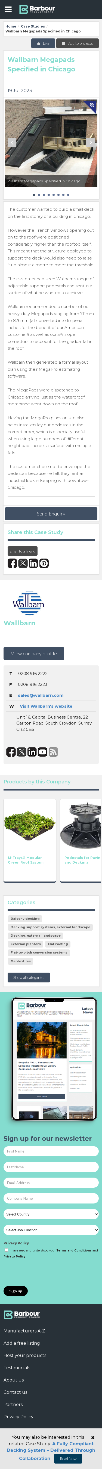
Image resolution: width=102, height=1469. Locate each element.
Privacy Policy (16, 1243)
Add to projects (77, 43)
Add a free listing (22, 1343)
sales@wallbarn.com (41, 695)
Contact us (15, 1392)
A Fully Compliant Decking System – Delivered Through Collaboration (51, 1451)
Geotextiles (21, 961)
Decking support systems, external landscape (50, 927)
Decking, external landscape (36, 935)
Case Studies (33, 26)
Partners (13, 1404)
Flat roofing (58, 944)
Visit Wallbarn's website (46, 706)
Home (10, 26)
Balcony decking (25, 919)
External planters (26, 944)
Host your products (25, 1355)
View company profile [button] (34, 653)
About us (14, 1380)
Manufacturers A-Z (24, 1331)
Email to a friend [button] (22, 551)
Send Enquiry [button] (51, 514)
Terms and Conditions (74, 1250)
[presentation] (45, 1272)
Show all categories (28, 977)
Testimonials (17, 1367)
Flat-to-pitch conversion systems (39, 952)
